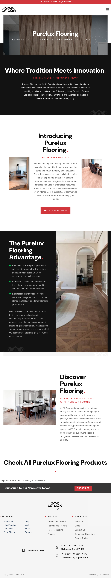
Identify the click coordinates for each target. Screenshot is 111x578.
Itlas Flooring (10, 525)
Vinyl (27, 521)
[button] (107, 9)
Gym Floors (9, 532)
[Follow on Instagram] (58, 509)
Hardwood (8, 521)
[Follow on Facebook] (52, 509)
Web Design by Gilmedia (99, 574)
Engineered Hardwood (23, 294)
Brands (28, 532)
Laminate (8, 529)
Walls (27, 525)
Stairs (27, 529)
